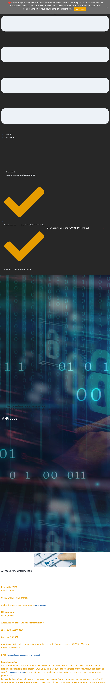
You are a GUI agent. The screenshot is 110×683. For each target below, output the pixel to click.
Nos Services (11, 137)
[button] (55, 70)
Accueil (9, 134)
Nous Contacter (13, 172)
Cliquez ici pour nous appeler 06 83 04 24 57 (25, 175)
